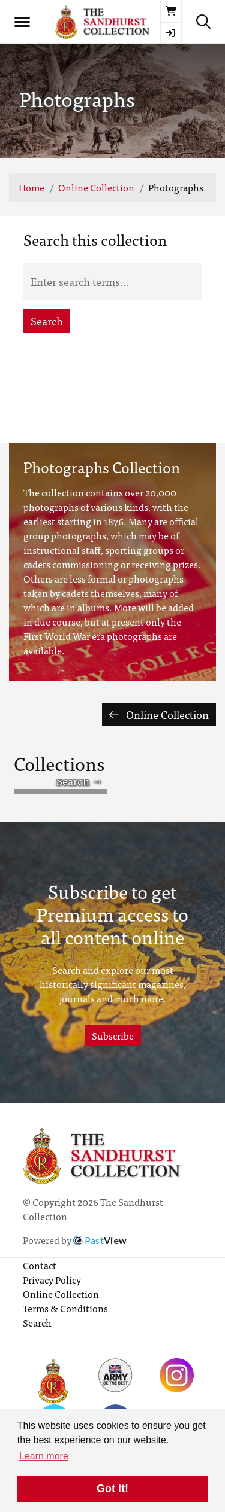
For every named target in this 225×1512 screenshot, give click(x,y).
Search (47, 321)
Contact (39, 1265)
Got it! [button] (112, 1489)
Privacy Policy (52, 1279)
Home (31, 187)
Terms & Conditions (65, 1308)
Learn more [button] (43, 1456)
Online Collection (96, 187)
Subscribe (113, 1035)
